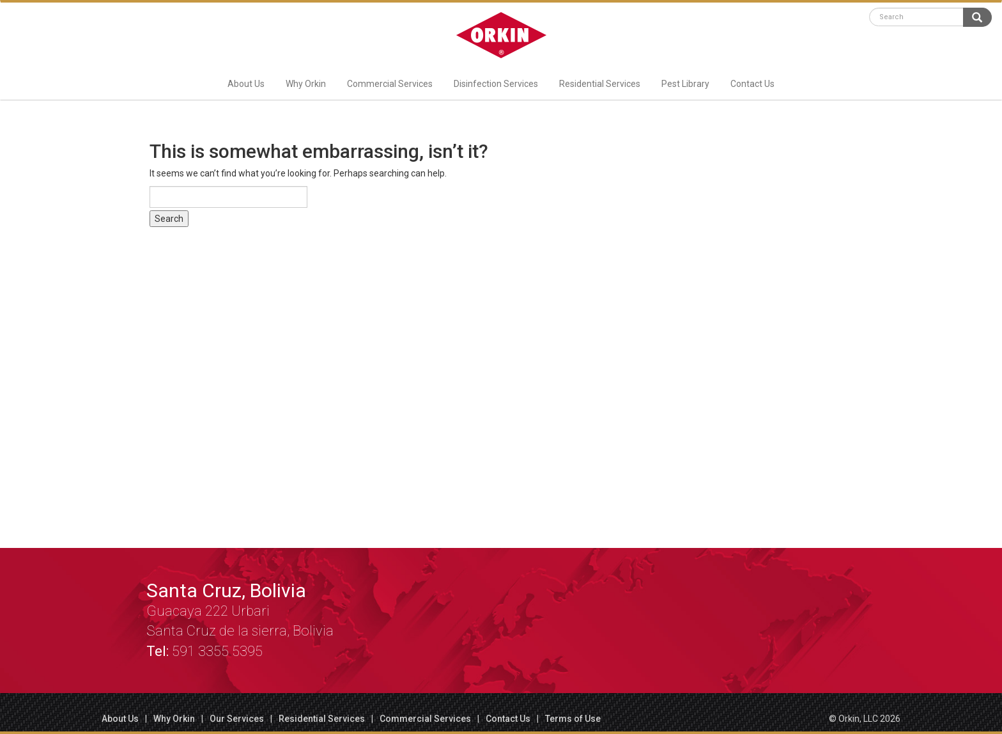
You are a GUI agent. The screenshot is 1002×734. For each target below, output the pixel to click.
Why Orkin (306, 84)
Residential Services (599, 84)
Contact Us (752, 84)
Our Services (237, 719)
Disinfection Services (496, 84)
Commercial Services (390, 84)
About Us (246, 84)
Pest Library (685, 84)
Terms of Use (573, 719)
